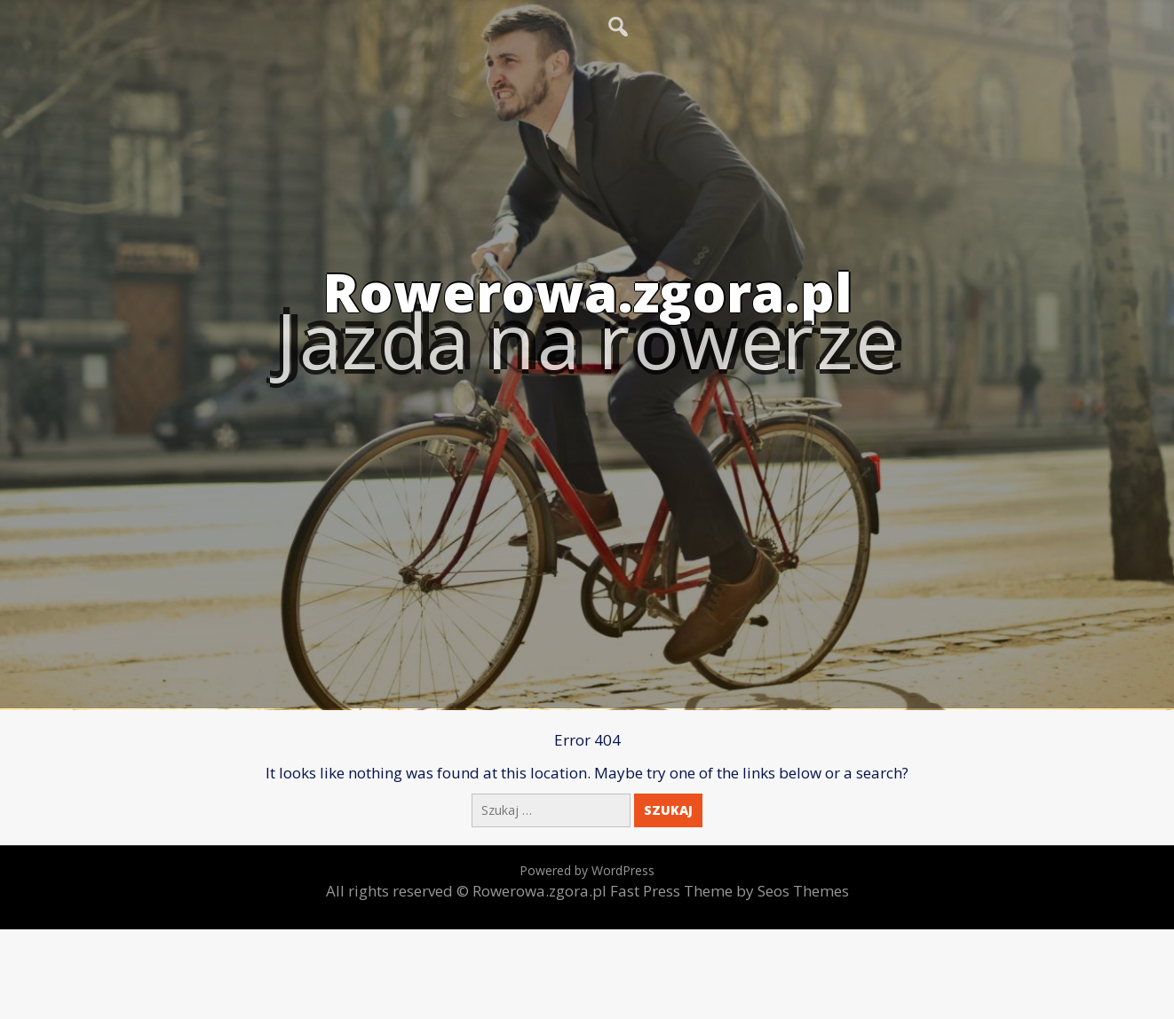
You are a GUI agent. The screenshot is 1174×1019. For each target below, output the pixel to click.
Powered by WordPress (587, 870)
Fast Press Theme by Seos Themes (729, 891)
